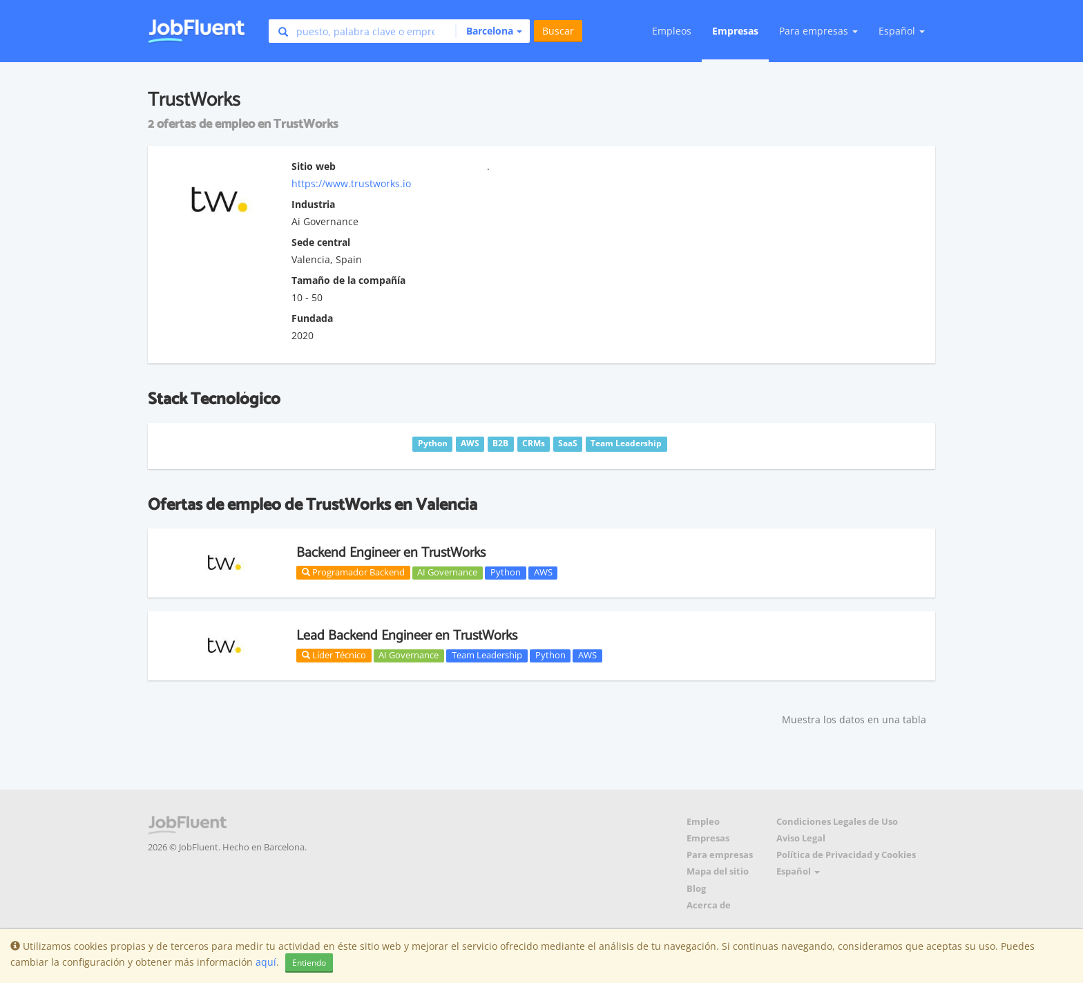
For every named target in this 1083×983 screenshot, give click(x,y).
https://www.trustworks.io (351, 183)
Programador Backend (353, 572)
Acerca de (709, 905)
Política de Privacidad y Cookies (846, 855)
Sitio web (313, 166)
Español (902, 30)
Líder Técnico (334, 655)
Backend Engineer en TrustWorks (391, 553)
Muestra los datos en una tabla (854, 719)
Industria (313, 204)
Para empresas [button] (818, 30)
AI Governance (447, 572)
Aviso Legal (800, 838)
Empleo (703, 822)
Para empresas (720, 855)
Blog (696, 889)
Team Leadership (487, 655)
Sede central (320, 242)
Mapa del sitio (718, 871)
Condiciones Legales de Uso (837, 822)
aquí (266, 961)
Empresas (735, 30)
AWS (543, 572)
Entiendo (309, 962)
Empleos (671, 30)
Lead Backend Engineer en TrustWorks (406, 635)
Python (505, 572)
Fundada (312, 318)
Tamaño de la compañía (348, 280)
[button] (488, 31)
